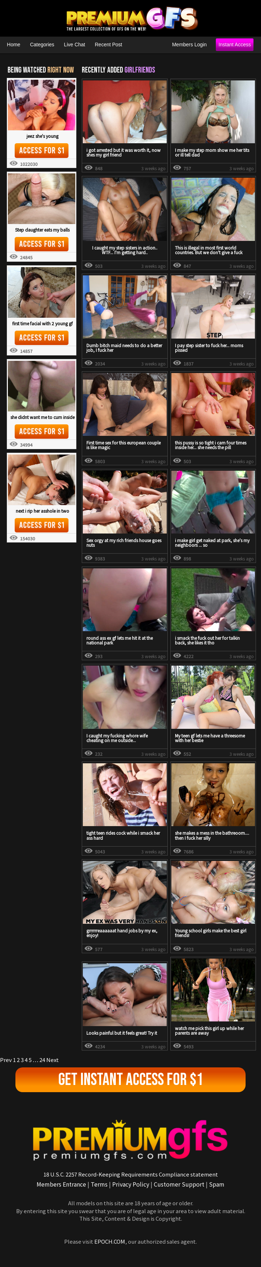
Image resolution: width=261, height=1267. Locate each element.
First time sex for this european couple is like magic (123, 444)
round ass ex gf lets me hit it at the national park (119, 640)
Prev (6, 1059)
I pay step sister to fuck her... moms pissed (209, 347)
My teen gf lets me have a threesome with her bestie (210, 737)
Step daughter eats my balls (42, 230)
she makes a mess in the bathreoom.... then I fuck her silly (212, 835)
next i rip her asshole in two (42, 511)
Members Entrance (61, 1184)
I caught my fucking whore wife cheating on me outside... (117, 737)
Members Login (189, 44)
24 (42, 1059)
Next (52, 1059)
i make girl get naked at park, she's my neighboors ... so (212, 542)
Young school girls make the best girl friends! (210, 932)
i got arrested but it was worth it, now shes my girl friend (123, 152)
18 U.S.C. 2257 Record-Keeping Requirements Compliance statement (130, 1174)
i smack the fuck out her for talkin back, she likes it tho (207, 640)
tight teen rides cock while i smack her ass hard (123, 835)
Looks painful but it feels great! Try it (121, 1033)
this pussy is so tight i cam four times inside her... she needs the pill (210, 444)
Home (13, 44)
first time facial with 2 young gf (42, 323)
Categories (42, 44)
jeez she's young (42, 136)
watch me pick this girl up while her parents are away (209, 1030)
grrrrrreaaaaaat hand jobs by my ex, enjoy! (121, 932)
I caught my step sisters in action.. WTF (124, 249)
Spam (216, 1184)
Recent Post (108, 44)
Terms (99, 1184)
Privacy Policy (130, 1184)
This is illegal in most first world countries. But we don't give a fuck (208, 249)
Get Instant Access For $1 (130, 1080)
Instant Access (234, 44)
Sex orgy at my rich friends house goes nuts (123, 542)
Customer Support (179, 1184)
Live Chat (74, 44)
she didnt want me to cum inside (42, 417)
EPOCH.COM (109, 1241)
